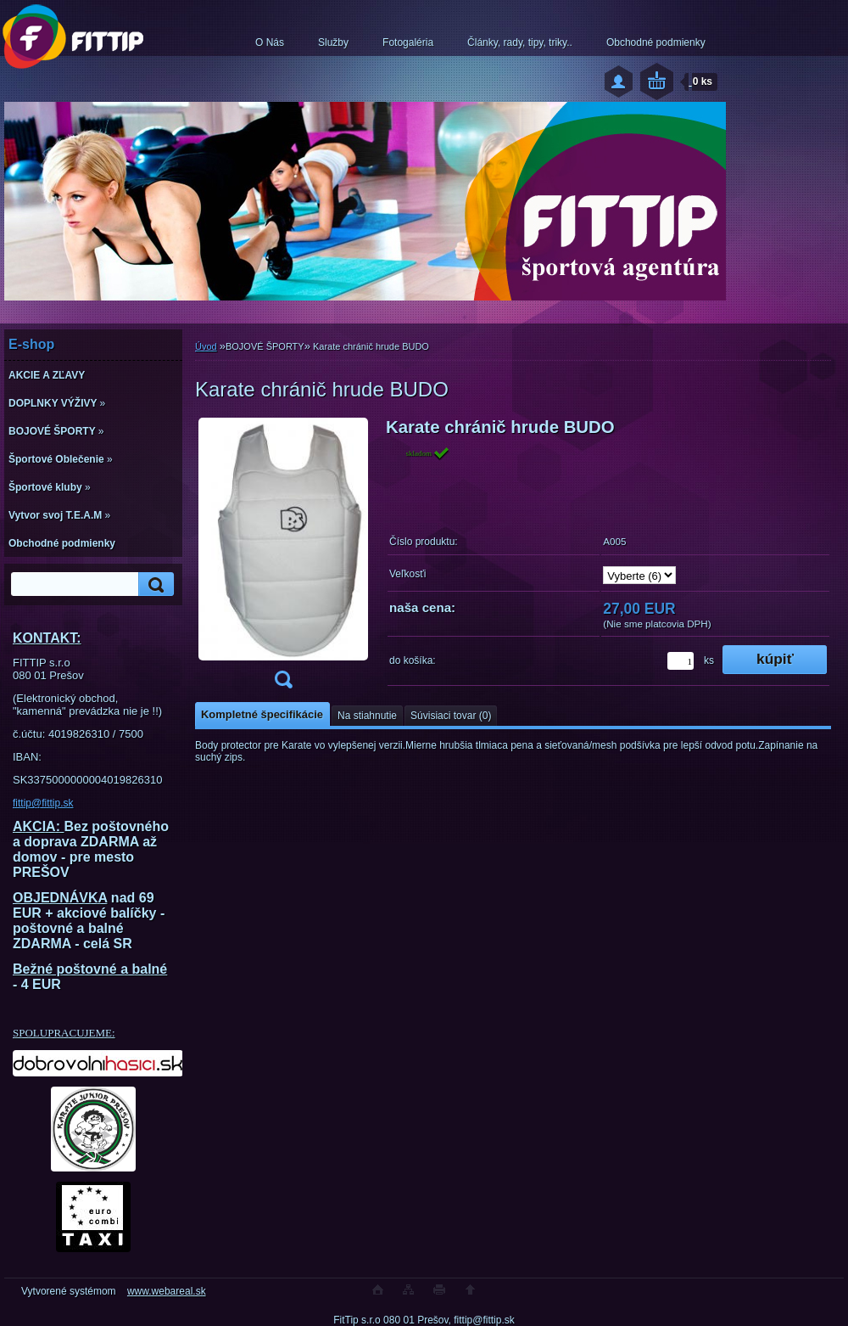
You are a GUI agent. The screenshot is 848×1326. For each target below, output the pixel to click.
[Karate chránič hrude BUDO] (283, 559)
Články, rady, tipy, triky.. (519, 42)
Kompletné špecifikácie (262, 714)
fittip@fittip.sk (43, 803)
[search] (153, 584)
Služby (333, 42)
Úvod (206, 346)
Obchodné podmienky (656, 42)
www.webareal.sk (166, 1291)
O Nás (269, 42)
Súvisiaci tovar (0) (450, 716)
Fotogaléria (407, 42)
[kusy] (680, 661)
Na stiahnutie (367, 716)
